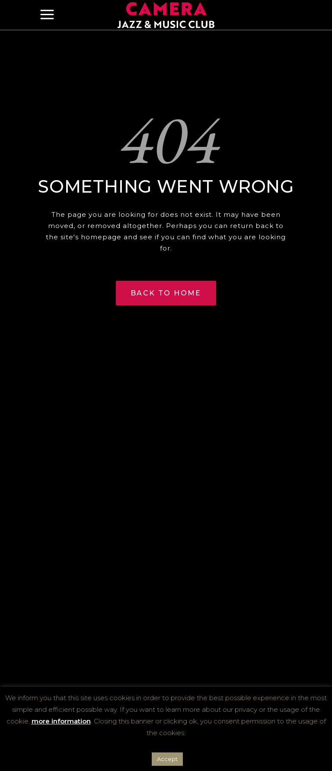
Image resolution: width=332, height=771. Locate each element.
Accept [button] (167, 758)
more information (61, 721)
